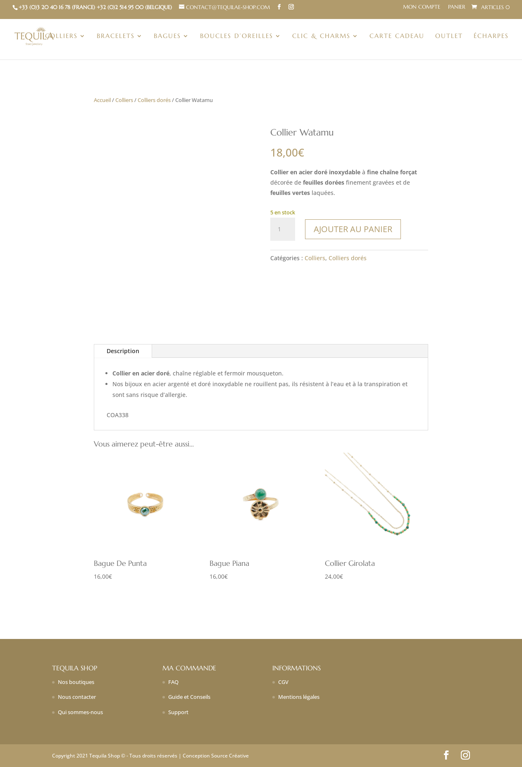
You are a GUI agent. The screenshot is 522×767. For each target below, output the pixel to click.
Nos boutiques (76, 682)
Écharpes (491, 36)
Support (178, 712)
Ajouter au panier (353, 229)
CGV (283, 682)
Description (123, 351)
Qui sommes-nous (80, 712)
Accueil (102, 100)
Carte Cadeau (396, 36)
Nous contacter (77, 697)
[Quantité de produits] (282, 229)
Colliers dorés (154, 100)
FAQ (173, 682)
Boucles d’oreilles (236, 36)
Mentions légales (298, 697)
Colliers (61, 36)
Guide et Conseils (189, 697)
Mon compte (421, 7)
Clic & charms (321, 36)
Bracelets (116, 36)
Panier (456, 7)
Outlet (449, 36)
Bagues (167, 36)
